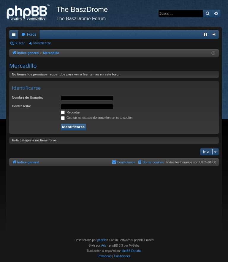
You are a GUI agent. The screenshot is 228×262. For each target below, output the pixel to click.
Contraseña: (21, 106)
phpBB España (131, 250)
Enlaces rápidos (15, 35)
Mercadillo (23, 66)
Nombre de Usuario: (27, 97)
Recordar (70, 112)
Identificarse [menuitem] (216, 35)
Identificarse (42, 43)
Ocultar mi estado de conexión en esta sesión (97, 117)
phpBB (101, 240)
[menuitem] (205, 34)
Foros (31, 34)
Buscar (20, 43)
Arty (104, 245)
